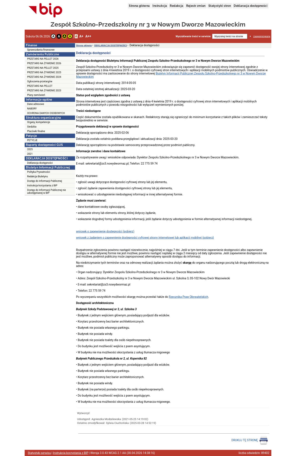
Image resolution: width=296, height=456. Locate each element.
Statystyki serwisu (39, 453)
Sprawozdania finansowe (40, 49)
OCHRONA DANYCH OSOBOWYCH (46, 113)
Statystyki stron (219, 5)
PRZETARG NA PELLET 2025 (43, 67)
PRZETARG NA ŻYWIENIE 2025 (44, 72)
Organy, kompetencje (38, 122)
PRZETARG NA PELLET (39, 86)
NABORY (32, 108)
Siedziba (31, 126)
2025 (30, 149)
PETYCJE (32, 140)
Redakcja (176, 5)
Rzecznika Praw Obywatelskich (188, 296)
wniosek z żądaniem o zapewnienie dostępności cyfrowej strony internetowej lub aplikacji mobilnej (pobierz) (145, 237)
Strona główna (139, 5)
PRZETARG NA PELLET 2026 (43, 58)
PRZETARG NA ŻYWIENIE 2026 (44, 63)
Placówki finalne (36, 131)
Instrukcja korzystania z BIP (42, 185)
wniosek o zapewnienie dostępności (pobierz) (105, 231)
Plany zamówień (36, 95)
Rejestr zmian (196, 5)
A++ (88, 36)
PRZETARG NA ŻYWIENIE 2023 (44, 90)
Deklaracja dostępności (250, 5)
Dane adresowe (35, 104)
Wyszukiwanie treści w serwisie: (193, 36)
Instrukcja (160, 5)
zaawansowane (261, 36)
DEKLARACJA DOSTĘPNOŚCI (110, 45)
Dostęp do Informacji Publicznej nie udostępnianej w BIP (46, 191)
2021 (30, 153)
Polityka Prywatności (38, 172)
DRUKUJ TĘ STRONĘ (249, 440)
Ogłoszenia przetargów (39, 81)
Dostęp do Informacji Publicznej (44, 181)
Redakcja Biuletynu (37, 176)
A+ (81, 36)
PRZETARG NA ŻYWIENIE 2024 (44, 76)
